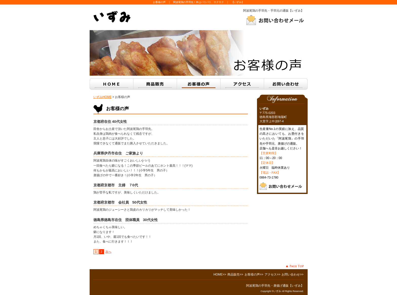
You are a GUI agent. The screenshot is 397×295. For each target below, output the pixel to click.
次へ (108, 251)
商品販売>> (235, 274)
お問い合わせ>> (292, 274)
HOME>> (219, 274)
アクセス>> (272, 274)
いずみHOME (102, 97)
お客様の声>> (254, 274)
